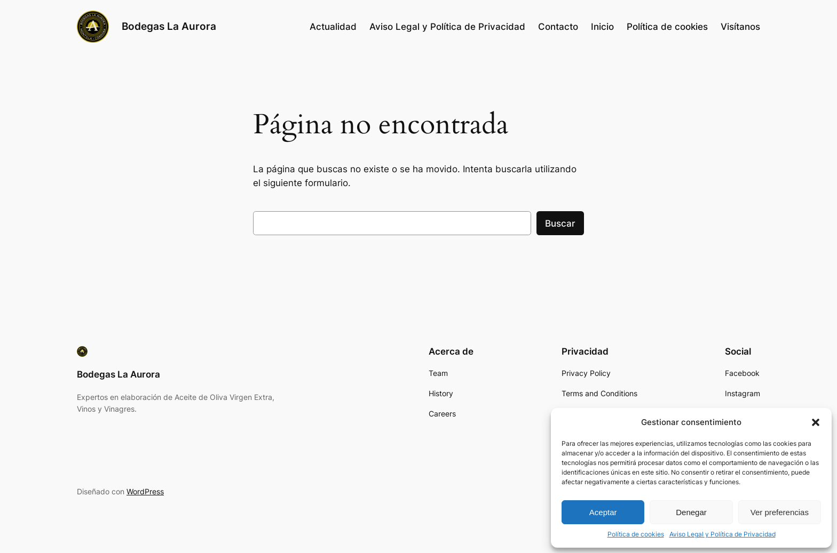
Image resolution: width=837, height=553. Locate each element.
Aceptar (603, 512)
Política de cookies (635, 534)
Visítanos (740, 26)
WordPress (145, 491)
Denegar (691, 512)
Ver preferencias (780, 512)
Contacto (558, 26)
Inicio (602, 26)
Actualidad (333, 26)
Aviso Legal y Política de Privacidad (722, 534)
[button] (815, 422)
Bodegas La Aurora (169, 26)
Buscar (560, 223)
